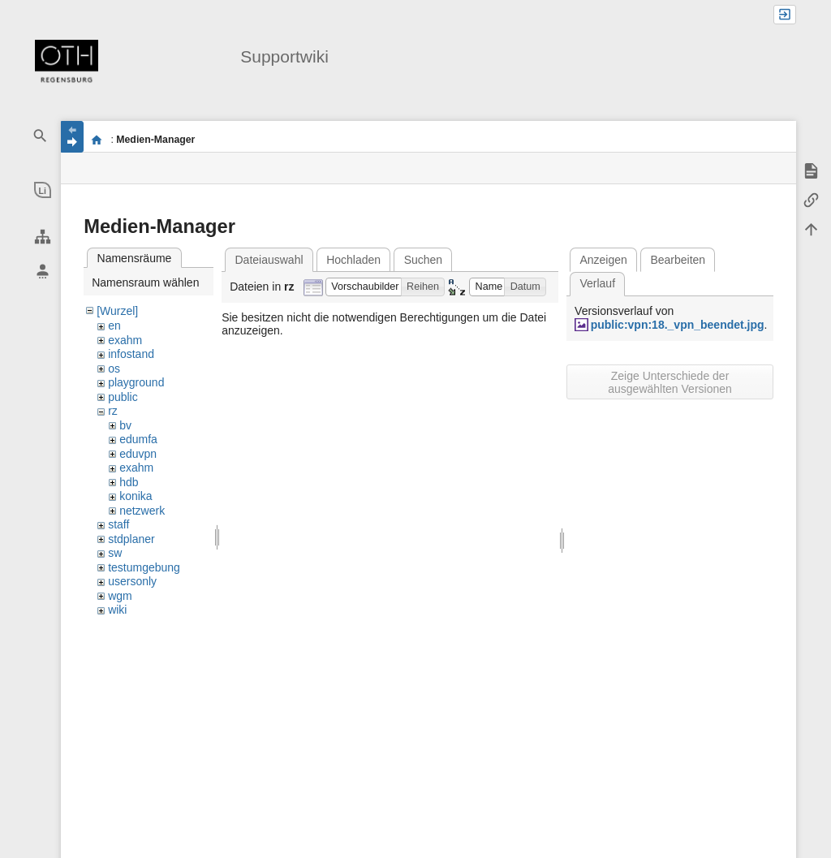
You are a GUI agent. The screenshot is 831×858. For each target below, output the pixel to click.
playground (136, 382)
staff (118, 524)
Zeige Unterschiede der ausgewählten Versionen (670, 382)
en (114, 325)
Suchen (423, 259)
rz (113, 410)
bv (125, 425)
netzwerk (142, 510)
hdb (128, 482)
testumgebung (144, 567)
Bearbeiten (677, 259)
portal (96, 140)
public (123, 396)
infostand (131, 353)
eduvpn (138, 453)
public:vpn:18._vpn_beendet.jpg (677, 324)
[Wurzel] (117, 310)
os (114, 368)
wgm (120, 595)
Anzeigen (602, 259)
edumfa (138, 439)
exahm (125, 340)
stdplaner (131, 538)
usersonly (132, 581)
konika (135, 495)
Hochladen (353, 259)
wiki (117, 609)
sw (115, 552)
